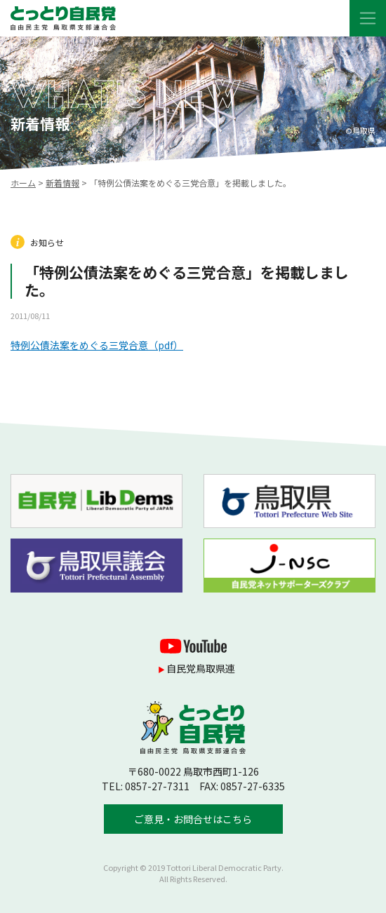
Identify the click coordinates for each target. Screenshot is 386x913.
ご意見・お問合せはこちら (193, 819)
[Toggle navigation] (368, 18)
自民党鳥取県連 (200, 668)
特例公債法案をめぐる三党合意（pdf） (97, 345)
